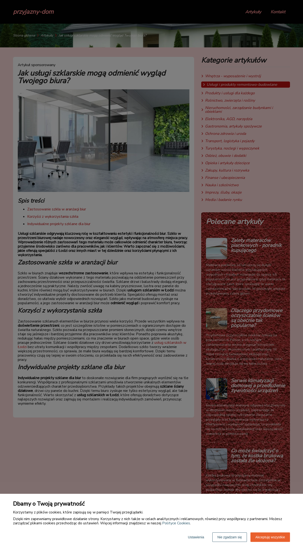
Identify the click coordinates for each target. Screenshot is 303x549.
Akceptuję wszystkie (270, 537)
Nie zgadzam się (229, 537)
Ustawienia (196, 537)
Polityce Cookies (176, 523)
